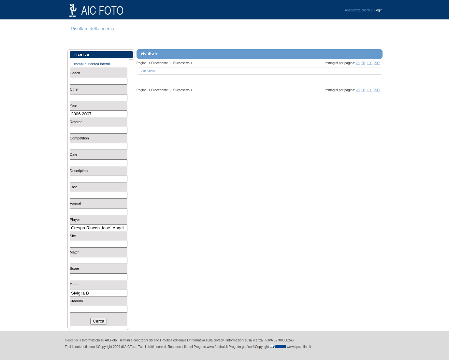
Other (74, 89)
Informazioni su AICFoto (99, 340)
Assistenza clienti (357, 10)
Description (79, 171)
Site (73, 236)
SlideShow (147, 71)
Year (73, 106)
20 (358, 63)
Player (75, 220)
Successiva (181, 63)
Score (74, 268)
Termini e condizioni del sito (139, 340)
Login (378, 10)
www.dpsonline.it (299, 347)
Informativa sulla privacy (206, 340)
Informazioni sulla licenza (244, 340)
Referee (76, 122)
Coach (75, 73)
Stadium (76, 301)
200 (377, 63)
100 (369, 63)
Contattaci (72, 340)
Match (75, 252)
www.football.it (217, 347)
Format (75, 203)
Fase (74, 187)
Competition (79, 138)
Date (73, 154)
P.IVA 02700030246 (279, 340)
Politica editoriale (174, 340)
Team (74, 285)
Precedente (159, 63)
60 (363, 63)
